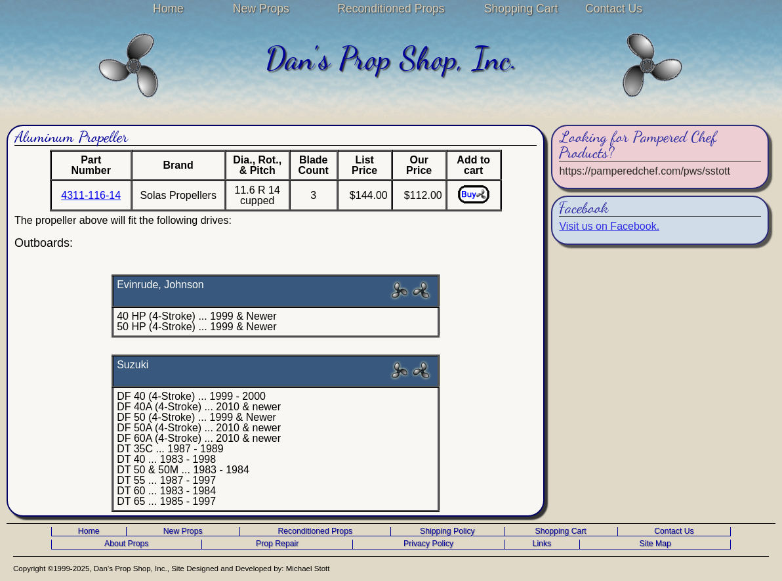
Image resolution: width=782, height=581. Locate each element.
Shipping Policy (447, 531)
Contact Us (613, 8)
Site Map (655, 544)
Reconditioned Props (390, 8)
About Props (126, 544)
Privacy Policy (428, 544)
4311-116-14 (91, 195)
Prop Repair (277, 544)
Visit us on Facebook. (609, 226)
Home (168, 8)
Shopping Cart (521, 8)
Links (542, 544)
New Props (261, 8)
